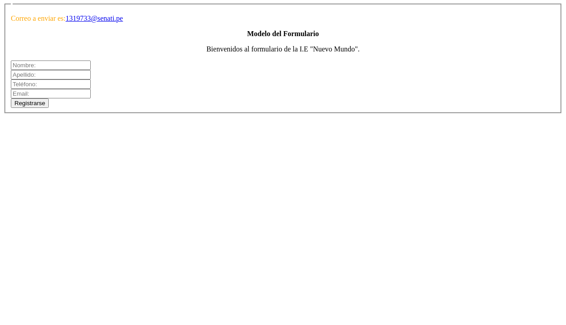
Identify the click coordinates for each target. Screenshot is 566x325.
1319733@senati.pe (94, 18)
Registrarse (29, 103)
